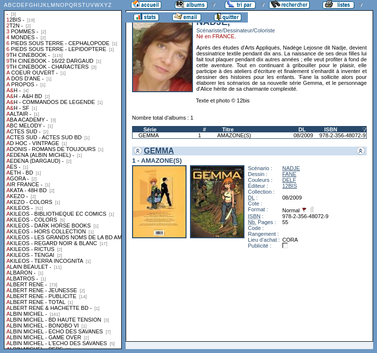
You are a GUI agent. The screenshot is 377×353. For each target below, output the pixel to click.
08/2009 (303, 135)
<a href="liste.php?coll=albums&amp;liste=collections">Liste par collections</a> (63, 174)
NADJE (291, 168)
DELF (289, 180)
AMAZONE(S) (234, 135)
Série (150, 129)
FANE (289, 174)
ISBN (330, 129)
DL (302, 129)
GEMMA (148, 135)
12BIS (289, 186)
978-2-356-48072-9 (343, 135)
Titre (228, 129)
